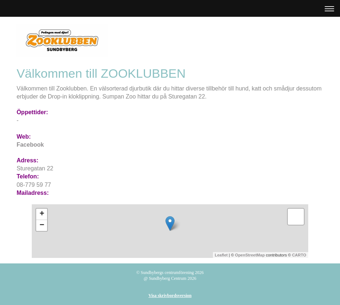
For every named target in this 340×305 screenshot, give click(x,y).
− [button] (41, 225)
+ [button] (41, 214)
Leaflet (221, 255)
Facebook (30, 145)
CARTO (299, 255)
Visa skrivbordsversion (170, 295)
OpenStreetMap (250, 255)
